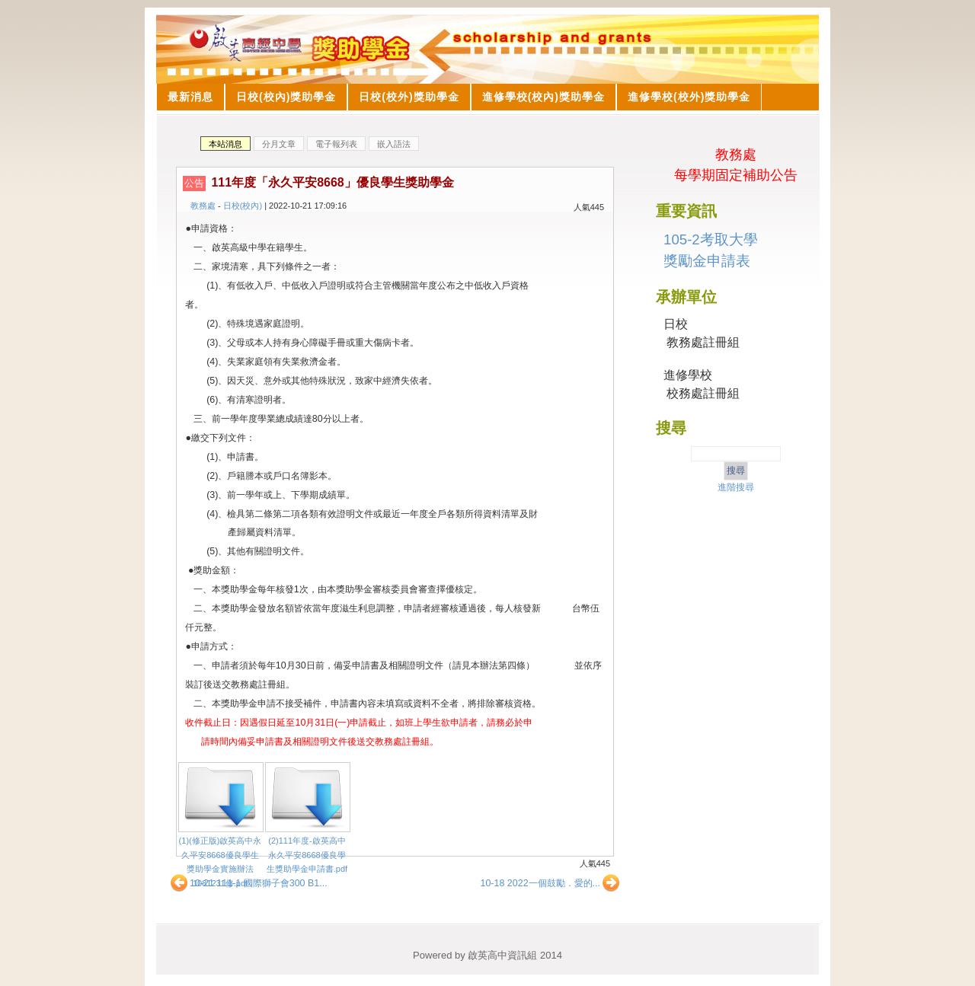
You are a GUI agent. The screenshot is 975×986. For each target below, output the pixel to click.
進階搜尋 (736, 487)
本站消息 (225, 143)
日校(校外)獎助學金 (409, 97)
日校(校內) (242, 205)
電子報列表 (336, 143)
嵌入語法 (394, 143)
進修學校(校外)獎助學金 (689, 97)
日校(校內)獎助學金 (286, 97)
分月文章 (279, 143)
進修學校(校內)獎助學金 (543, 97)
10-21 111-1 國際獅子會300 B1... (249, 883)
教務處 (203, 205)
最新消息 (190, 97)
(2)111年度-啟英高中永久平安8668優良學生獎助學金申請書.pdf (307, 854)
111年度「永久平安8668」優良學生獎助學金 (332, 182)
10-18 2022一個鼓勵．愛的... (551, 883)
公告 (194, 183)
